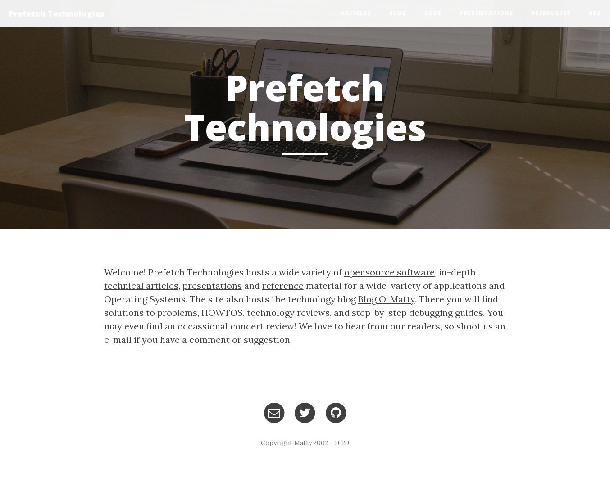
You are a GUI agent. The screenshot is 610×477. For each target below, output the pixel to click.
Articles (356, 13)
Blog (397, 13)
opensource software (389, 272)
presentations (212, 285)
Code (433, 13)
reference (283, 285)
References (551, 13)
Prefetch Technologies (57, 13)
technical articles (141, 285)
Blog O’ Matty (386, 299)
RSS (595, 13)
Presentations (487, 13)
